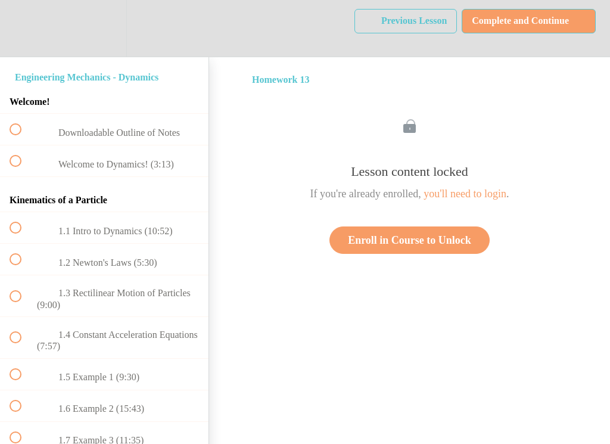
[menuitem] (104, 28)
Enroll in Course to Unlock (409, 240)
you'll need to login (465, 194)
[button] (22, 28)
